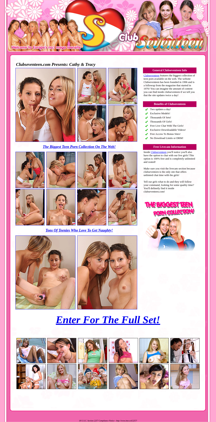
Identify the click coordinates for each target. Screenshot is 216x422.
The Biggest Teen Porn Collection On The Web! (79, 147)
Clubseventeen (151, 75)
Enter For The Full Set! (108, 319)
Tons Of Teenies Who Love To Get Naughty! (79, 230)
